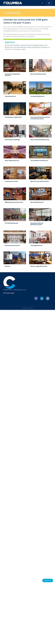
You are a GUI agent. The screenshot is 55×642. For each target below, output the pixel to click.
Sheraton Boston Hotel (12, 245)
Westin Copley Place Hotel (38, 266)
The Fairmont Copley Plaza (13, 117)
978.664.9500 (7, 290)
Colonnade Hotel (10, 96)
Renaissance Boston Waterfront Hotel (36, 223)
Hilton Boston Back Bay (12, 139)
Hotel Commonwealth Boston (39, 139)
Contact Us (47, 580)
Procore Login (8, 293)
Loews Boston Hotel (11, 181)
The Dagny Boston (36, 245)
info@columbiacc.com (19, 290)
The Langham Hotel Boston (39, 160)
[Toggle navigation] (49, 3)
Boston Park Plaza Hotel (38, 74)
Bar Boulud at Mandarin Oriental (12, 74)
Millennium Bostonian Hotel (14, 202)
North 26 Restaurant (37, 202)
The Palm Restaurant (11, 223)
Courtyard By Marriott (37, 96)
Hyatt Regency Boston (12, 160)
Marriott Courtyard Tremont (39, 181)
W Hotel (7, 266)
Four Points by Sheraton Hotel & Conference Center (40, 118)
